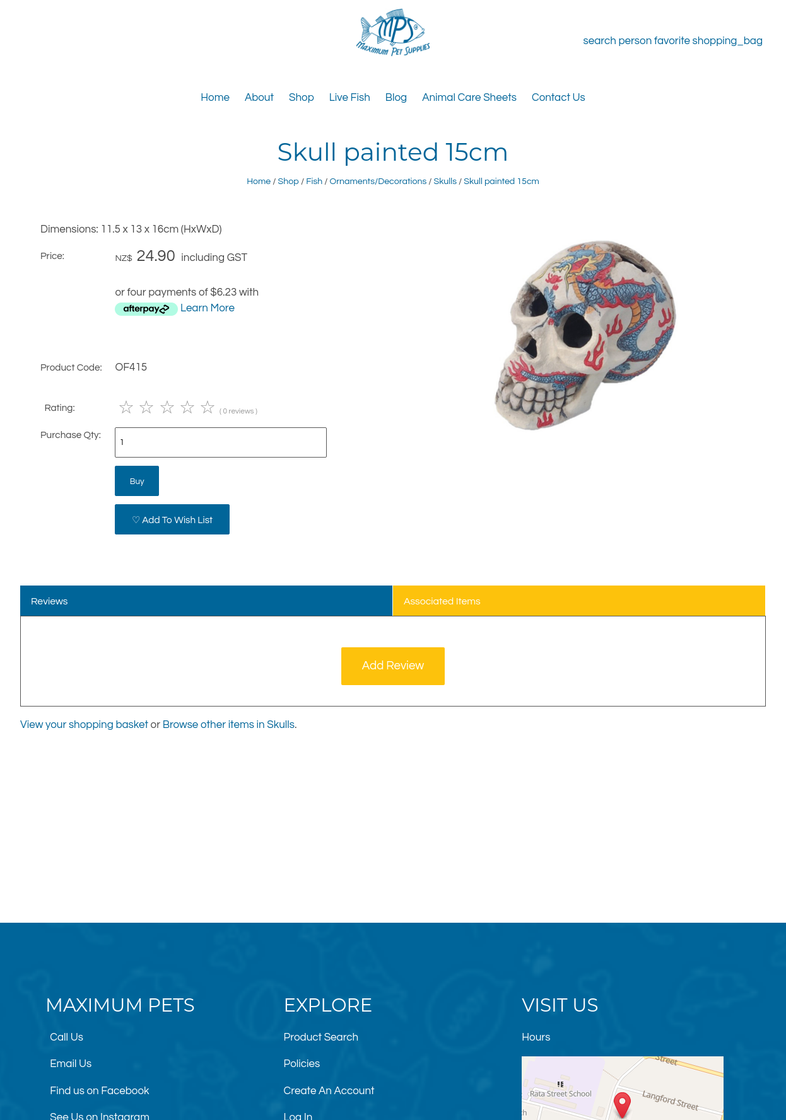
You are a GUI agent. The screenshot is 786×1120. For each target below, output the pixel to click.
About (259, 97)
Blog (396, 97)
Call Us (66, 1037)
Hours (536, 1037)
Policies (302, 1064)
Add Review (393, 666)
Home (215, 97)
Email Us (70, 1064)
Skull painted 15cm (501, 181)
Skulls (445, 181)
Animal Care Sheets (469, 97)
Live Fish (349, 97)
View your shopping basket (84, 724)
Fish (314, 181)
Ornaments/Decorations (378, 181)
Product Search (321, 1037)
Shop (301, 97)
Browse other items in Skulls (229, 724)
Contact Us (558, 97)
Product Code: (71, 367)
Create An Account (329, 1091)
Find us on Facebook (99, 1091)
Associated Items (442, 601)
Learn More (207, 308)
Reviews (49, 601)
